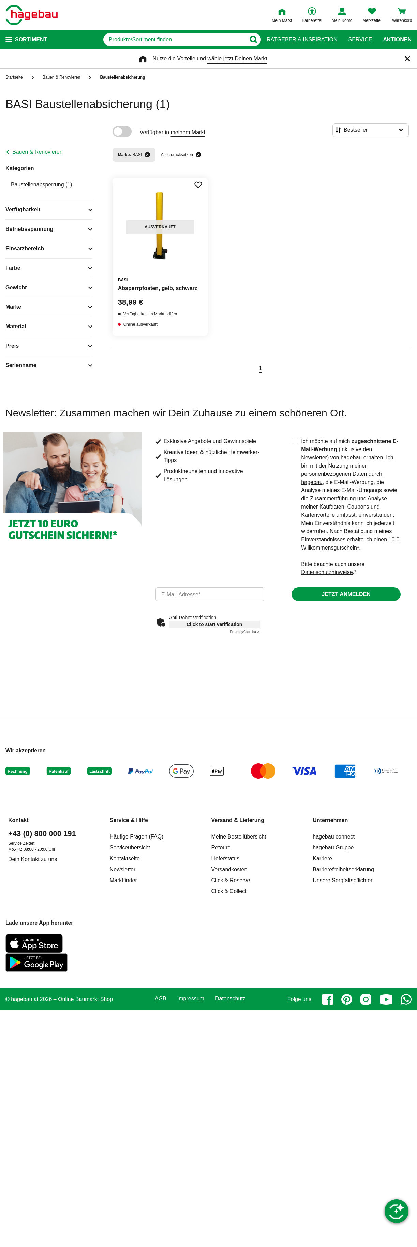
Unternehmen (330, 820)
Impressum (190, 998)
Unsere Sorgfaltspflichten (343, 880)
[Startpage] (31, 15)
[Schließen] (407, 59)
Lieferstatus (225, 858)
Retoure (221, 847)
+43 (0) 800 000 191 (42, 833)
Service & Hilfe (129, 820)
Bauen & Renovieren (37, 152)
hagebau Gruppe (333, 847)
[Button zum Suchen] (253, 39)
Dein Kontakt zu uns (32, 859)
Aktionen (397, 39)
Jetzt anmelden (346, 594)
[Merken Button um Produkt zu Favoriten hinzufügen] (198, 185)
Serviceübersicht (130, 847)
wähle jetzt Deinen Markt (237, 58)
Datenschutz (230, 998)
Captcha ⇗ (245, 632)
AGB (160, 998)
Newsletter (123, 869)
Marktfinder (123, 880)
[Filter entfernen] (147, 154)
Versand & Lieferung (238, 820)
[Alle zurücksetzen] (198, 154)
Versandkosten (229, 869)
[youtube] (385, 999)
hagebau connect (334, 837)
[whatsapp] (406, 999)
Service (360, 39)
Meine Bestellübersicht (238, 837)
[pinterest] (346, 999)
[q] (174, 39)
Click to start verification (214, 624)
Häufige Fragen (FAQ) (136, 837)
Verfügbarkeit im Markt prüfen (150, 313)
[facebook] (327, 999)
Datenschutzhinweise (327, 572)
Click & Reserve (230, 880)
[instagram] (365, 999)
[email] (210, 594)
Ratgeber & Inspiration (302, 39)
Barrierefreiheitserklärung (343, 869)
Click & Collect (229, 891)
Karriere (322, 858)
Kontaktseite (125, 858)
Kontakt (18, 820)
